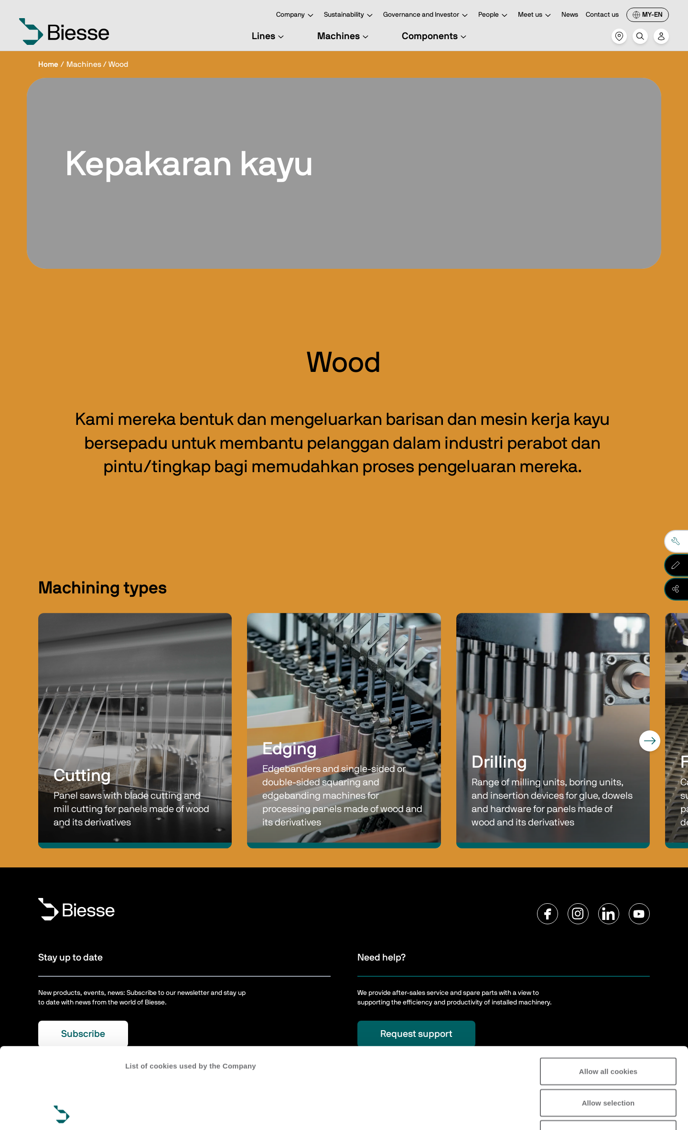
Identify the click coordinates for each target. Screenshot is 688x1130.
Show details (147, 1111)
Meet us (536, 15)
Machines (344, 36)
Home (48, 64)
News (569, 14)
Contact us (602, 14)
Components (435, 36)
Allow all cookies (608, 990)
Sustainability (350, 15)
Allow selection (608, 1022)
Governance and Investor (427, 15)
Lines (269, 36)
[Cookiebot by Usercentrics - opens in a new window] (62, 1111)
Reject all (608, 1053)
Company (296, 15)
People (494, 15)
